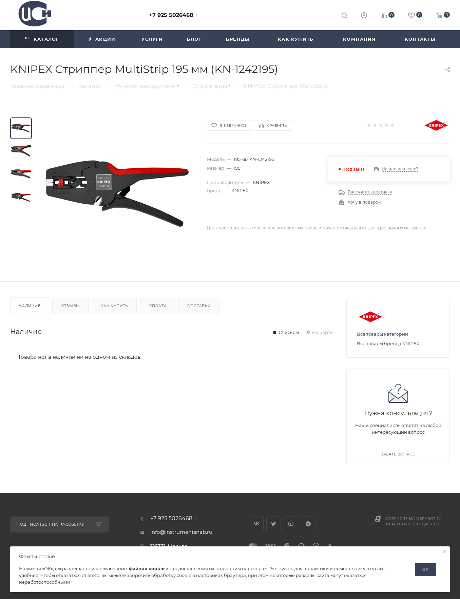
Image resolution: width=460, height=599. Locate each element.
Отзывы (70, 305)
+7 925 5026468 (171, 15)
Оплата (158, 305)
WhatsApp (308, 524)
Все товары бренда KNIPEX (388, 343)
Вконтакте (256, 524)
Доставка (199, 305)
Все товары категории (382, 334)
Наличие (30, 305)
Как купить (114, 305)
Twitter (273, 524)
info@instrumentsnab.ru (181, 532)
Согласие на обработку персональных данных (413, 521)
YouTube (291, 524)
